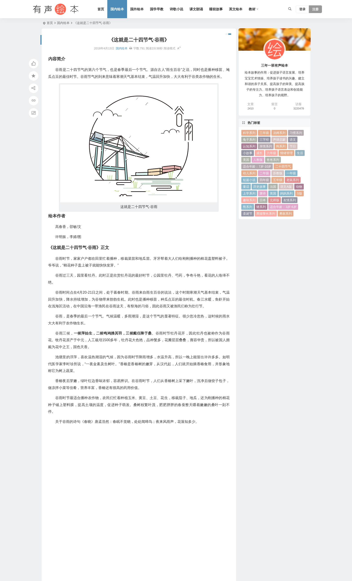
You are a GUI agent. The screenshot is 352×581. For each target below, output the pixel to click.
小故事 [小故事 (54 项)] (247, 153)
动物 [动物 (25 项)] (299, 186)
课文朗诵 (196, 9)
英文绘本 (235, 9)
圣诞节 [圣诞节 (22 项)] (247, 213)
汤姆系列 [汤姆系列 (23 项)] (279, 133)
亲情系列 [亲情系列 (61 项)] (266, 146)
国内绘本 (117, 9)
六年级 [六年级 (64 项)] (271, 153)
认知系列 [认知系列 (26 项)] (249, 146)
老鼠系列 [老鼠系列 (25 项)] (292, 180)
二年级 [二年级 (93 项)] (264, 173)
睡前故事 (216, 9)
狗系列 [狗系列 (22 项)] (281, 146)
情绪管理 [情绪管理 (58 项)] (286, 153)
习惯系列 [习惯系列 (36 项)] (296, 133)
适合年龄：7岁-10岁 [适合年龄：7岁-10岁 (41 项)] (257, 166)
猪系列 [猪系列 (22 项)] (261, 207)
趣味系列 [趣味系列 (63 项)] (249, 200)
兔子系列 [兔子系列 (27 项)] (249, 139)
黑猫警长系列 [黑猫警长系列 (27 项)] (265, 213)
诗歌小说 (176, 9)
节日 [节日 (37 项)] (293, 146)
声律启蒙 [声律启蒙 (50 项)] (279, 139)
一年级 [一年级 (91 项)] (291, 173)
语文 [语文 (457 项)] (293, 139)
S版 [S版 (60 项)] (299, 193)
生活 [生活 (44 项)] (300, 153)
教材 (252, 9)
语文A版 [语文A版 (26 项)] (286, 186)
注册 (315, 9)
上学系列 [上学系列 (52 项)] (249, 193)
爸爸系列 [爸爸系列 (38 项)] (273, 160)
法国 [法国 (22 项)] (273, 186)
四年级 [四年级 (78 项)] (264, 180)
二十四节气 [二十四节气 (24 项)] (283, 166)
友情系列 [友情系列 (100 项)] (289, 200)
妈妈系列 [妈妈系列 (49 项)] (286, 193)
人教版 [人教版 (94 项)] (258, 160)
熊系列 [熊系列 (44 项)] (247, 207)
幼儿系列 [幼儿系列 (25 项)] (249, 173)
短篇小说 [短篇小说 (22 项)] (249, 180)
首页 (100, 9)
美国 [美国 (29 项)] (246, 160)
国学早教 (156, 9)
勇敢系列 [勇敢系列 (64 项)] (285, 213)
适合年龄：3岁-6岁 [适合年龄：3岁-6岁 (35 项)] (283, 207)
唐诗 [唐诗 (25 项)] (263, 193)
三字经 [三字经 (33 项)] (264, 139)
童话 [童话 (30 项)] (246, 186)
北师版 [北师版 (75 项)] (274, 200)
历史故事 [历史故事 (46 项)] (259, 186)
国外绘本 (137, 9)
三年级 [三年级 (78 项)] (264, 133)
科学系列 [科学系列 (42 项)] (249, 133)
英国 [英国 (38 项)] (273, 193)
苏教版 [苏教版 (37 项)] (277, 173)
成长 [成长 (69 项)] (259, 153)
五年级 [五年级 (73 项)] (277, 180)
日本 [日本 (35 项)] (263, 200)
